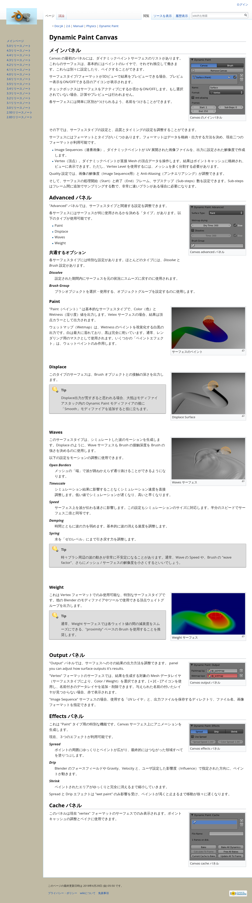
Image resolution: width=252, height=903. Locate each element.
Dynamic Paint (108, 26)
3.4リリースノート (19, 88)
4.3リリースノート (19, 60)
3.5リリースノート (19, 84)
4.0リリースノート (19, 74)
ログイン (242, 4)
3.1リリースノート (19, 103)
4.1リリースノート (19, 69)
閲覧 (146, 16)
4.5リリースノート (19, 50)
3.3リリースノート (19, 93)
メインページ (15, 41)
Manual (78, 26)
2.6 (68, 26)
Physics (91, 26)
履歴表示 (182, 16)
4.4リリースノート (19, 55)
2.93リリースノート (19, 112)
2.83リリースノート (19, 117)
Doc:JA (58, 26)
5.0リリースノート (19, 46)
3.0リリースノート (19, 108)
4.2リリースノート (19, 65)
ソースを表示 (162, 16)
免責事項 (103, 893)
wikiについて (87, 893)
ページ (49, 16)
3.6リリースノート (19, 79)
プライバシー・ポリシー (62, 893)
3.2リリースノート (19, 98)
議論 (61, 16)
